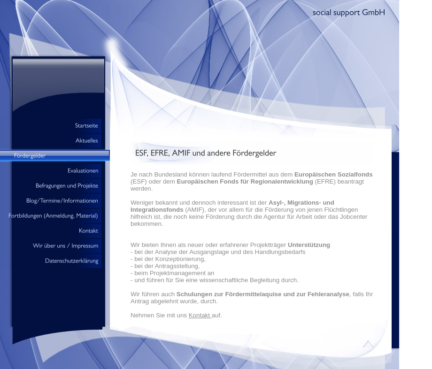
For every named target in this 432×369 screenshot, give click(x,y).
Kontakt (200, 315)
